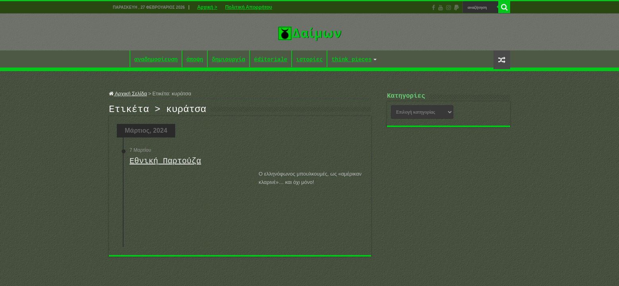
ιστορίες (309, 60)
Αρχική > (207, 7)
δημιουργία (228, 60)
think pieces (351, 60)
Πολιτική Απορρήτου (248, 7)
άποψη (194, 60)
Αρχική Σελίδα (128, 94)
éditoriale (270, 60)
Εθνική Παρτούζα (165, 163)
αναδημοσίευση (156, 60)
